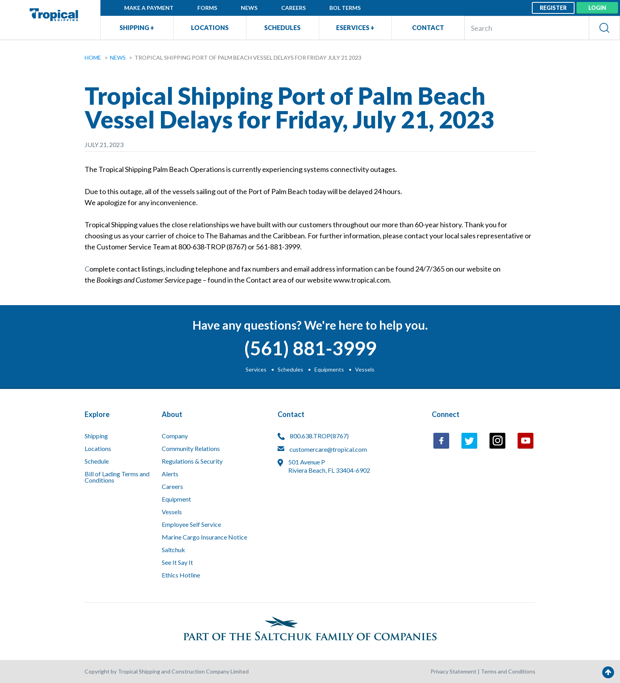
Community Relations (191, 448)
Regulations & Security (192, 461)
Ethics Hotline (181, 575)
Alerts (170, 474)
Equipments (329, 369)
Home (93, 57)
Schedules (282, 27)
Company (175, 436)
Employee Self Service (191, 524)
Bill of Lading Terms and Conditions (117, 477)
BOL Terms (345, 7)
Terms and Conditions (508, 671)
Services (256, 369)
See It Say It (177, 562)
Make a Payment (149, 7)
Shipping (96, 436)
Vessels (364, 369)
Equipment (176, 499)
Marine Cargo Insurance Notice (204, 537)
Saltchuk (173, 550)
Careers (293, 7)
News (249, 7)
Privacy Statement (453, 671)
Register (553, 7)
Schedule (97, 461)
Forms (207, 7)
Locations (210, 27)
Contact (428, 27)
